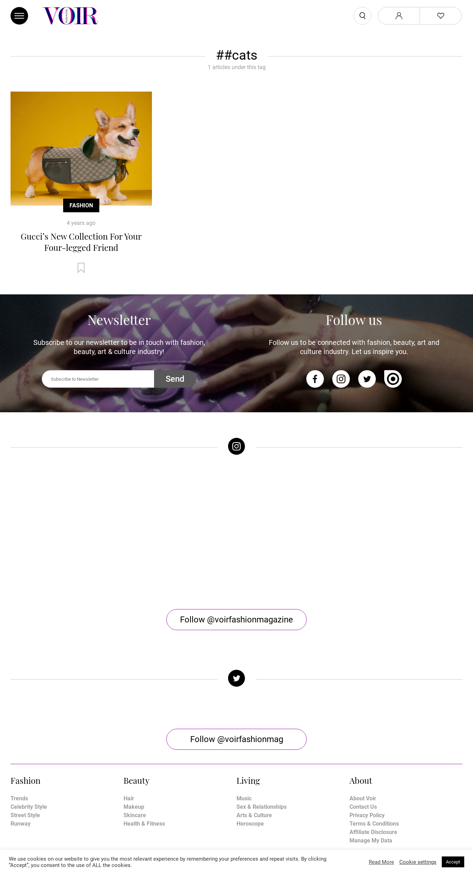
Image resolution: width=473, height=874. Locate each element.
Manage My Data (370, 783)
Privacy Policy (367, 758)
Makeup (134, 750)
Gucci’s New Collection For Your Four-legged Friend (81, 242)
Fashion (81, 205)
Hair (129, 741)
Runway (21, 766)
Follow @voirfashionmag (236, 682)
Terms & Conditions (374, 766)
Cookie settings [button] (418, 862)
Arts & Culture (254, 758)
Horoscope (250, 766)
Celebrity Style (29, 750)
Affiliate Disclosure (373, 775)
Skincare (135, 758)
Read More (381, 862)
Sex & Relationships (261, 750)
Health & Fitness (144, 766)
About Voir (362, 741)
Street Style (25, 758)
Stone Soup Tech (252, 848)
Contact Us (363, 750)
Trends (19, 741)
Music (244, 741)
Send (175, 379)
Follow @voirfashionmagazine (236, 563)
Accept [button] (453, 862)
